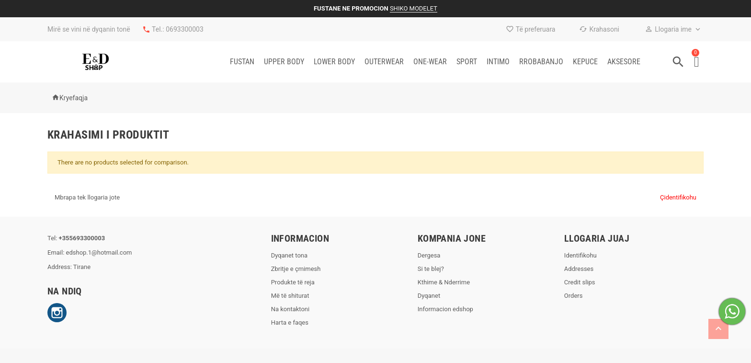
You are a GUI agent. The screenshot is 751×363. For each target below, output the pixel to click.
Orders (573, 295)
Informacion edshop (445, 309)
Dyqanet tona (289, 255)
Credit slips (579, 282)
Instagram (57, 312)
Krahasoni (599, 29)
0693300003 (185, 29)
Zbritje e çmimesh (296, 268)
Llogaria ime (668, 29)
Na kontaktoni (290, 309)
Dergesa (429, 255)
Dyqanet (429, 295)
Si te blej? (431, 268)
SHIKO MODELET (413, 8)
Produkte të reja (293, 282)
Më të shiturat (290, 295)
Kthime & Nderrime (444, 282)
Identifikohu (580, 255)
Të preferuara (531, 29)
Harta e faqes (289, 322)
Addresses (578, 268)
